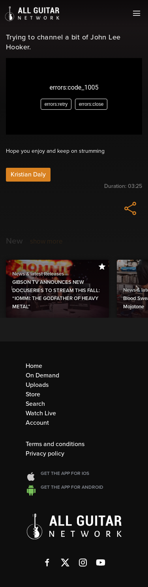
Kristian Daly (28, 174)
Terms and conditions (55, 444)
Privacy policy (45, 454)
